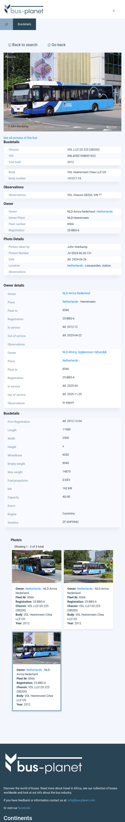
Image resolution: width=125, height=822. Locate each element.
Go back (56, 45)
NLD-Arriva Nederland (76, 293)
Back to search (22, 45)
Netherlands (105, 211)
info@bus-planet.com (81, 800)
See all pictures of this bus (20, 138)
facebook (24, 808)
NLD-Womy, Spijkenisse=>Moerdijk (85, 352)
